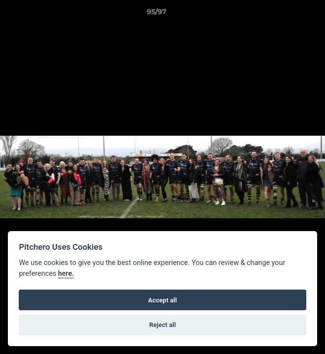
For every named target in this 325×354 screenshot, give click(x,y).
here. (66, 273)
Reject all (162, 324)
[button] (289, 14)
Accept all (162, 300)
